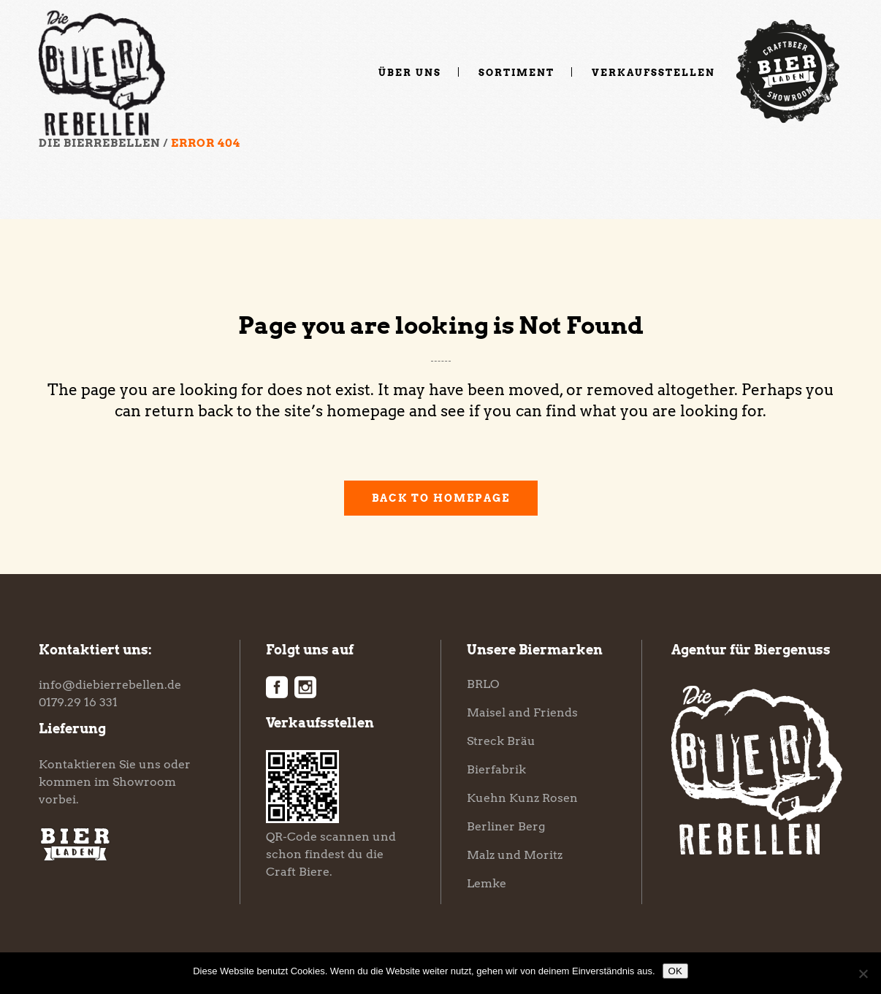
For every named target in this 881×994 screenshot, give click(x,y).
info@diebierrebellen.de (110, 685)
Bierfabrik (496, 769)
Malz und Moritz (514, 855)
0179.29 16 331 (78, 702)
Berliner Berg (506, 826)
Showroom (144, 782)
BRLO (483, 684)
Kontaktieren (77, 764)
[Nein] (862, 973)
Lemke (486, 883)
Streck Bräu (501, 741)
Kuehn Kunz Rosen (522, 798)
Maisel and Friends (522, 712)
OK (675, 971)
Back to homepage (441, 498)
